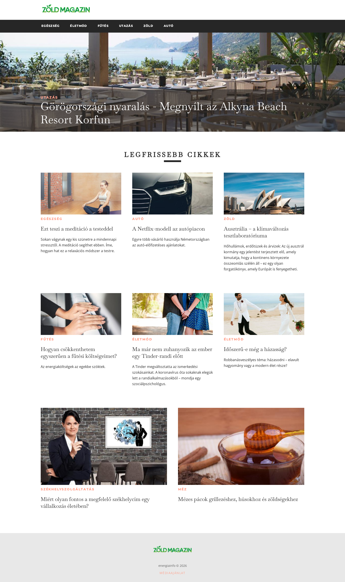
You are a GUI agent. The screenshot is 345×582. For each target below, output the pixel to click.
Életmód (142, 339)
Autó (138, 219)
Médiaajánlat (172, 573)
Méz (182, 489)
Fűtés (47, 339)
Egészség (51, 219)
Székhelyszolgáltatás (68, 489)
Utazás (49, 97)
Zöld (229, 219)
